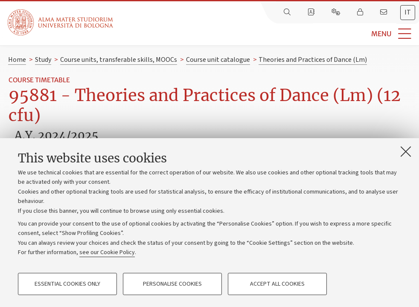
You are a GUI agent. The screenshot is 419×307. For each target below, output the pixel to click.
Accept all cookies (277, 284)
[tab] (407, 12)
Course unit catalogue (218, 59)
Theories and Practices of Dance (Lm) (313, 59)
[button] (266, 33)
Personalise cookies (172, 284)
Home (17, 59)
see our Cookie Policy (107, 252)
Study (43, 59)
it (407, 12)
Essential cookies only (67, 284)
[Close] (406, 151)
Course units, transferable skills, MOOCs (118, 59)
